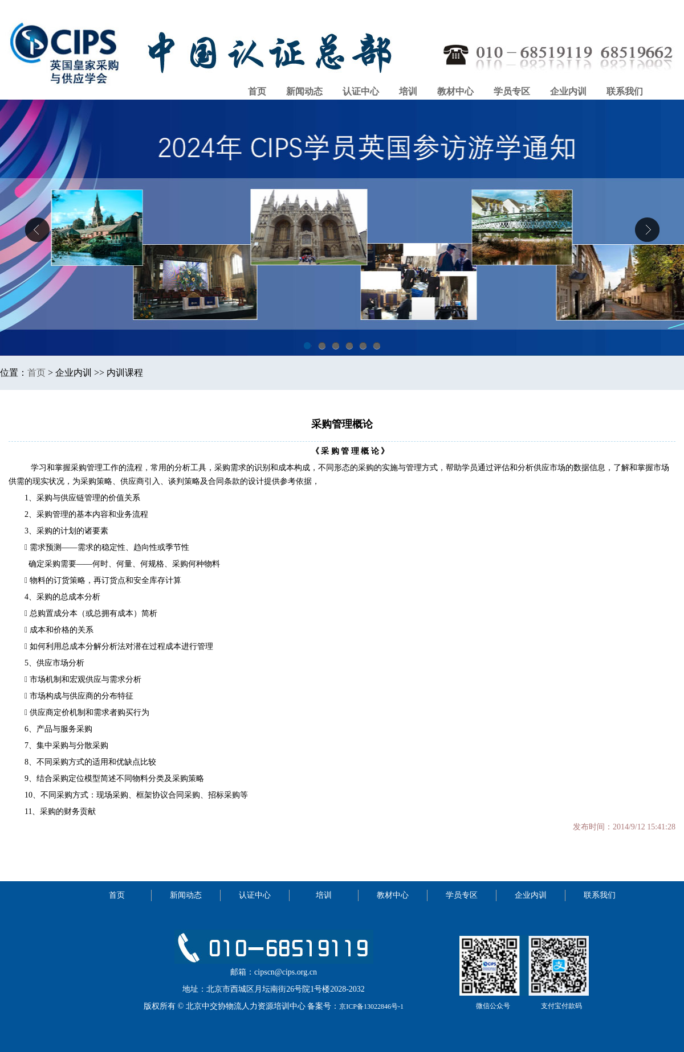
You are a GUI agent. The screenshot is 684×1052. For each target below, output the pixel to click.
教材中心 (455, 91)
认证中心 (361, 91)
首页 (257, 91)
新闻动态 (304, 91)
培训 (408, 91)
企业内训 (568, 91)
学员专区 (512, 91)
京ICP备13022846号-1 (371, 1006)
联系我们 (624, 91)
